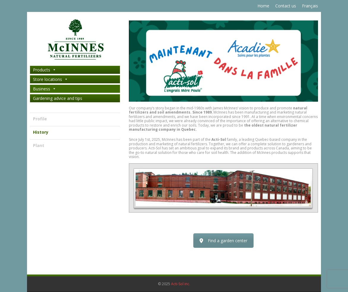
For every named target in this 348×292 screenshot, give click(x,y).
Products (44, 70)
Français (310, 6)
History (40, 132)
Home (263, 6)
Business (44, 89)
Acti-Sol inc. (180, 283)
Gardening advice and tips (57, 98)
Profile (40, 119)
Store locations (50, 79)
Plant (38, 145)
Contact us (285, 6)
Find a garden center (223, 240)
